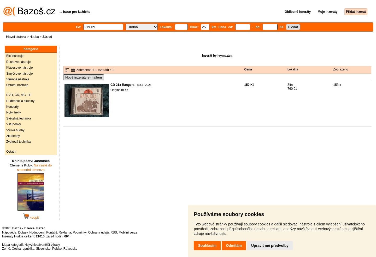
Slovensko (43, 248)
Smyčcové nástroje (19, 73)
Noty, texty (13, 112)
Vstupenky (13, 124)
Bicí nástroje (15, 56)
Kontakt (51, 232)
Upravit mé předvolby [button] (270, 245)
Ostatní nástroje (17, 85)
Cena (248, 69)
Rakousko (70, 248)
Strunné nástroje (17, 79)
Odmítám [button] (234, 245)
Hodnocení (37, 232)
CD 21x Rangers (122, 85)
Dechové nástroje (18, 62)
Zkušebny (13, 136)
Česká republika (23, 248)
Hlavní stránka (16, 37)
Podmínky (79, 232)
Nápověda (9, 232)
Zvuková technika (18, 142)
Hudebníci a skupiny (20, 101)
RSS (113, 232)
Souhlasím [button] (207, 245)
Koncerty (12, 107)
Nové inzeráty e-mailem (83, 77)
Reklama (65, 232)
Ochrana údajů (98, 232)
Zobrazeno (340, 69)
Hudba (34, 37)
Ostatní (11, 151)
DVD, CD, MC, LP (18, 95)
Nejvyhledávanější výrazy (42, 245)
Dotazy (22, 232)
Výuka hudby (15, 130)
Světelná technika (18, 118)
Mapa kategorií (12, 245)
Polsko (57, 248)
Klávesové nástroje (19, 67)
